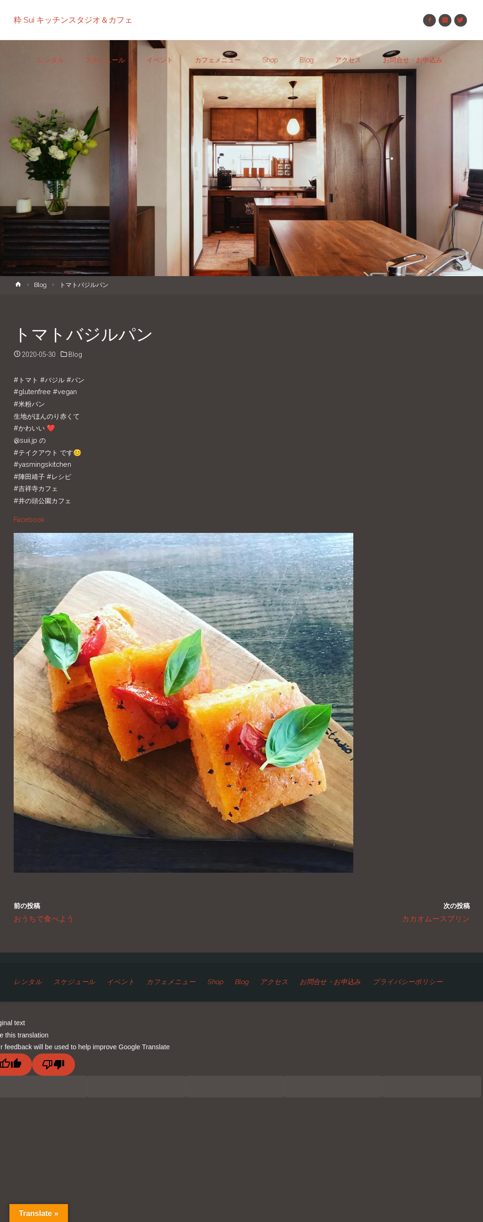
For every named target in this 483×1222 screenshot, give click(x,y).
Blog (40, 284)
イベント (121, 982)
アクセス (274, 982)
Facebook (29, 519)
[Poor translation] (53, 1064)
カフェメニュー (170, 982)
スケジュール (74, 982)
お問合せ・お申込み (330, 982)
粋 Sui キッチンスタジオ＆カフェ (73, 20)
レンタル (28, 982)
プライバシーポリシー (407, 982)
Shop (215, 982)
